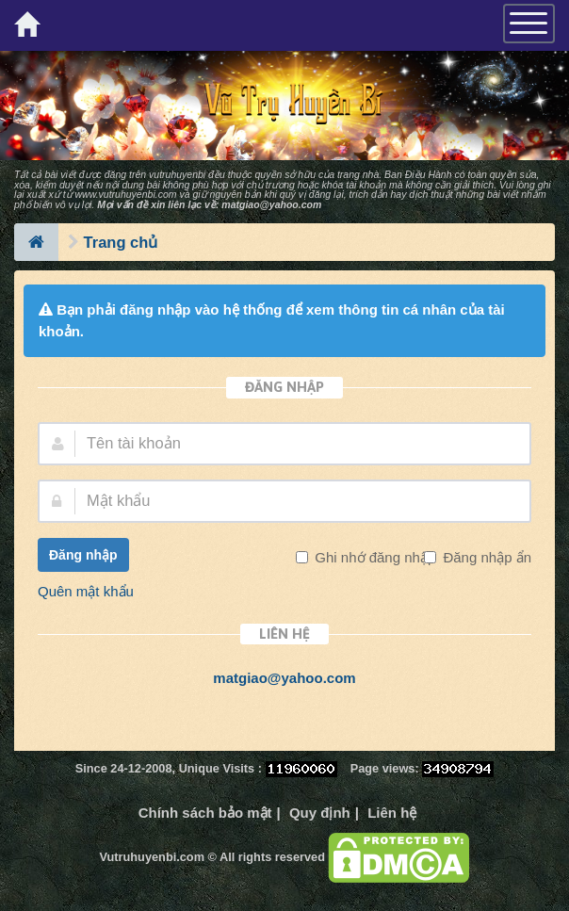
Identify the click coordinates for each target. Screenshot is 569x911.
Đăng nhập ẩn (485, 557)
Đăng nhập (83, 554)
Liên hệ (391, 813)
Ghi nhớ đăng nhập (373, 557)
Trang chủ (121, 242)
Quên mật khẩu (86, 591)
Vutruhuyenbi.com (152, 857)
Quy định (319, 813)
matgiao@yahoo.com (271, 204)
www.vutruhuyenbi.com (126, 194)
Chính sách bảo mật (205, 813)
